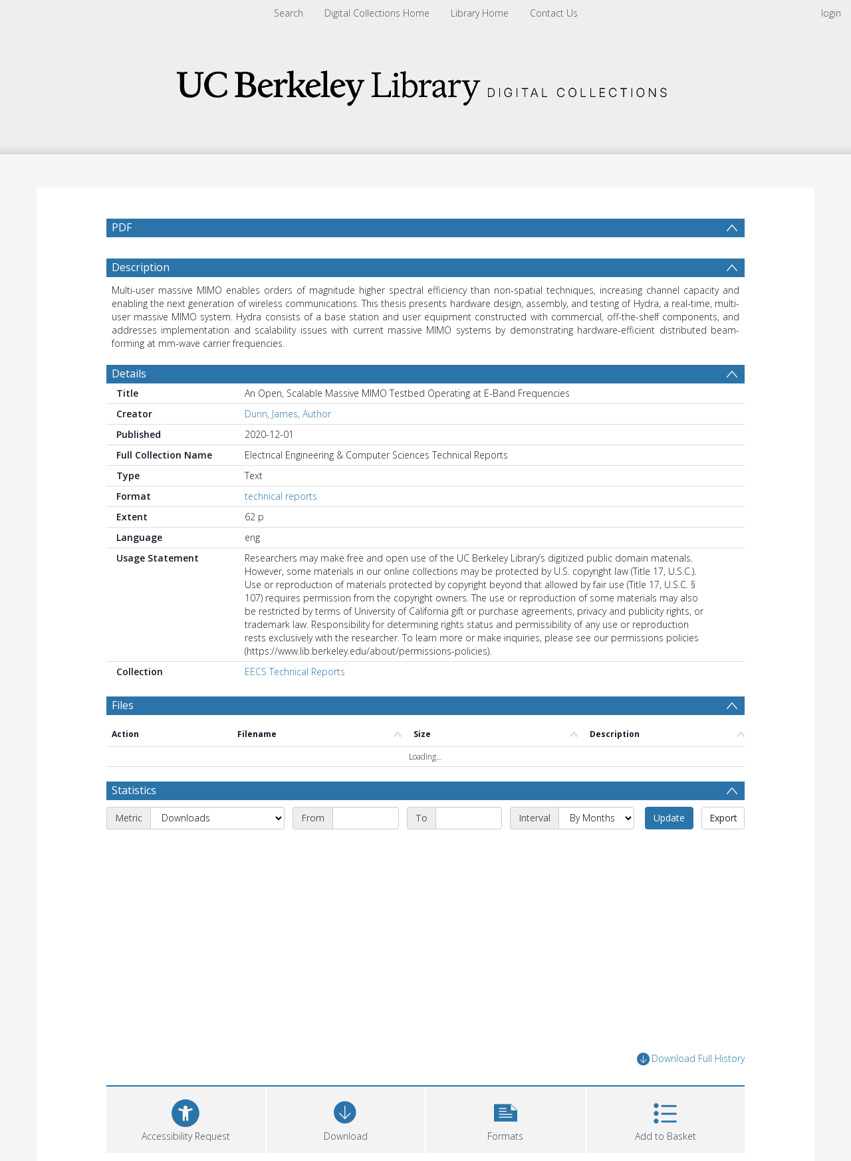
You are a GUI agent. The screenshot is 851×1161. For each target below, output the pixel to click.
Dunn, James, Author (288, 413)
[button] (505, 1118)
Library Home (480, 13)
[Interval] (596, 818)
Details (129, 373)
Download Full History (691, 1059)
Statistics (134, 790)
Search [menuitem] (288, 13)
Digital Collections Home (376, 13)
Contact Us (554, 13)
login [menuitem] (831, 13)
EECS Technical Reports (295, 671)
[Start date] (365, 818)
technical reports (281, 496)
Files (123, 705)
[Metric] (217, 818)
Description (141, 267)
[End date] (468, 818)
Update (669, 817)
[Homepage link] (425, 84)
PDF (122, 227)
